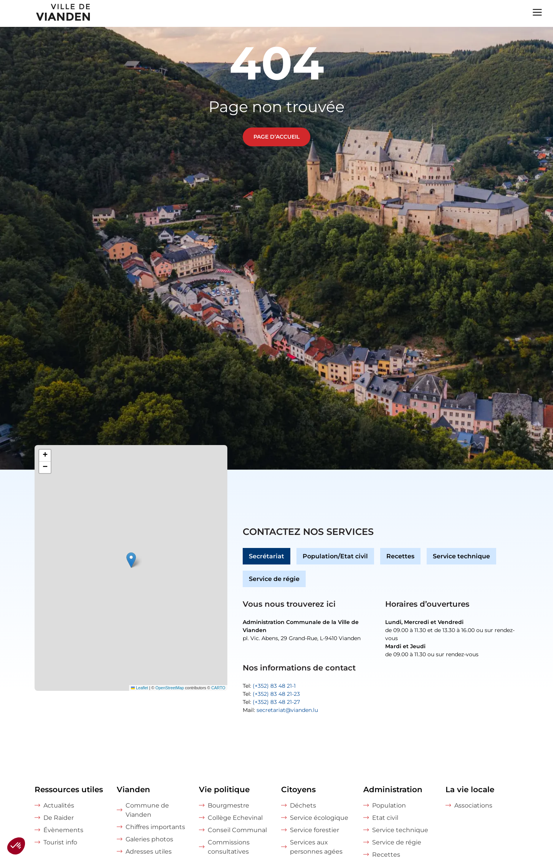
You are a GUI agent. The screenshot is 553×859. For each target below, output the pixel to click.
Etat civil (385, 817)
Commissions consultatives (229, 847)
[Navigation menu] (537, 12)
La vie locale (469, 789)
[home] (46, 13)
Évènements (63, 830)
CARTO (218, 687)
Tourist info (60, 842)
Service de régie (274, 579)
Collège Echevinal (235, 817)
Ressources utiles (69, 789)
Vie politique (224, 789)
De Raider (58, 817)
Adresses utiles (149, 851)
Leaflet (139, 687)
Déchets (303, 805)
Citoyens (298, 789)
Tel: (269, 685)
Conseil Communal (237, 830)
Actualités (58, 805)
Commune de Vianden (147, 810)
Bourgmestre (228, 805)
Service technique (461, 556)
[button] (131, 560)
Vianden (133, 789)
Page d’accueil (276, 136)
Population (389, 805)
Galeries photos (149, 839)
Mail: (280, 710)
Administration (392, 789)
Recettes (400, 556)
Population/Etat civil (335, 556)
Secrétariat (266, 556)
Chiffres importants (155, 827)
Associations (473, 805)
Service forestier (314, 830)
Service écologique (319, 817)
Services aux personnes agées (316, 847)
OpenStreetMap (170, 687)
